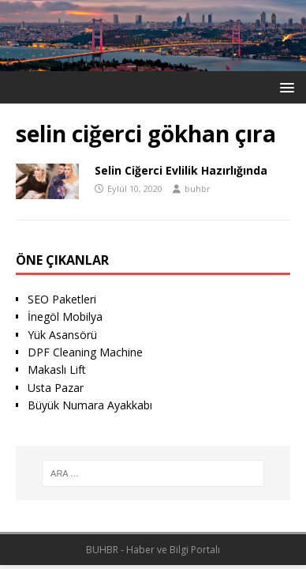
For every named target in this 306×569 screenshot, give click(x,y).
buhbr (198, 188)
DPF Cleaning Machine (85, 352)
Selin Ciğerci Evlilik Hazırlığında (181, 170)
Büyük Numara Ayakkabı (90, 405)
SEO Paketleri (62, 299)
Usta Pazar (56, 387)
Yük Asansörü (62, 334)
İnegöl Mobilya (65, 316)
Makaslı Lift (57, 369)
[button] (284, 86)
